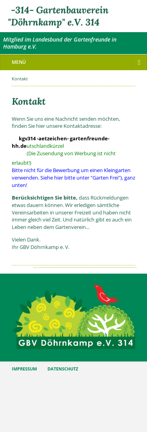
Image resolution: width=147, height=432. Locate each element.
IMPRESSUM (24, 369)
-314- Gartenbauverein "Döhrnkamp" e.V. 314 (58, 16)
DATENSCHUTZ (62, 369)
